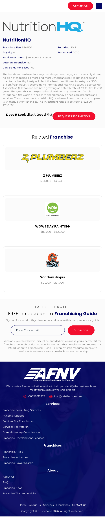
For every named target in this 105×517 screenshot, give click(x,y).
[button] (99, 6)
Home (23, 505)
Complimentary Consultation (21, 433)
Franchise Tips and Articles (20, 494)
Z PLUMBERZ (52, 176)
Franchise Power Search (18, 463)
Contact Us (79, 505)
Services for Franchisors (18, 421)
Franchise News (12, 488)
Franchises (63, 505)
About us (8, 477)
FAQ (5, 482)
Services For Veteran (16, 427)
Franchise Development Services (23, 438)
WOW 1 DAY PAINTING (52, 227)
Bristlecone (45, 511)
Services (48, 505)
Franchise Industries (15, 457)
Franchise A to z (13, 452)
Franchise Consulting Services (22, 410)
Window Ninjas (52, 277)
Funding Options (13, 416)
